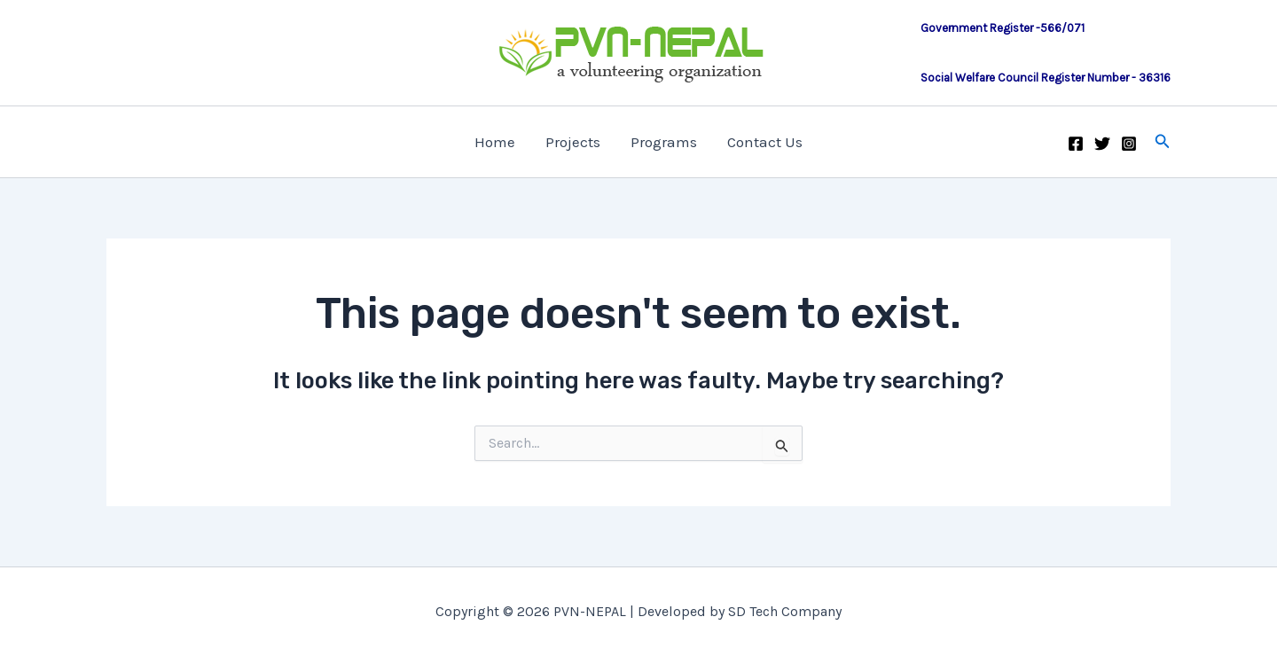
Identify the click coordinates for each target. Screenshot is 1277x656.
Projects (572, 142)
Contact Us (765, 142)
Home (494, 142)
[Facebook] (1076, 144)
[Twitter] (1102, 144)
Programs (664, 142)
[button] (1163, 141)
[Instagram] (1129, 144)
